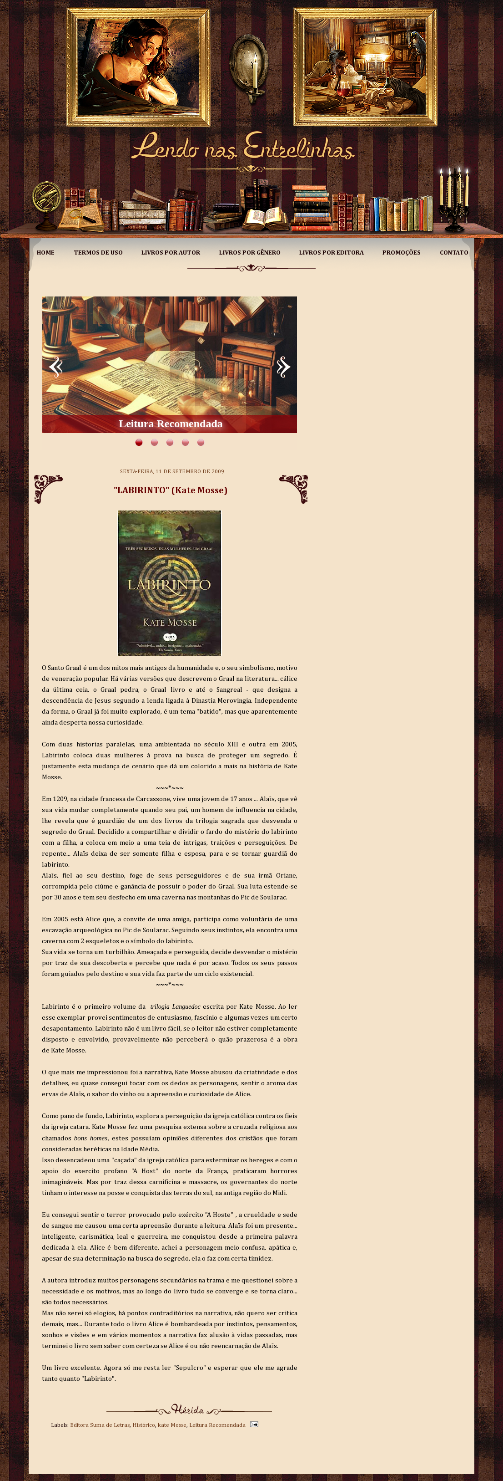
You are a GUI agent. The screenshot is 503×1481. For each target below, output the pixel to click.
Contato (454, 253)
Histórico (143, 1425)
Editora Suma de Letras (100, 1425)
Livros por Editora (331, 253)
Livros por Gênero (250, 253)
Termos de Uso (98, 253)
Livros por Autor (170, 253)
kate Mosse (172, 1425)
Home (46, 253)
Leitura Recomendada (217, 1425)
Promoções (401, 253)
